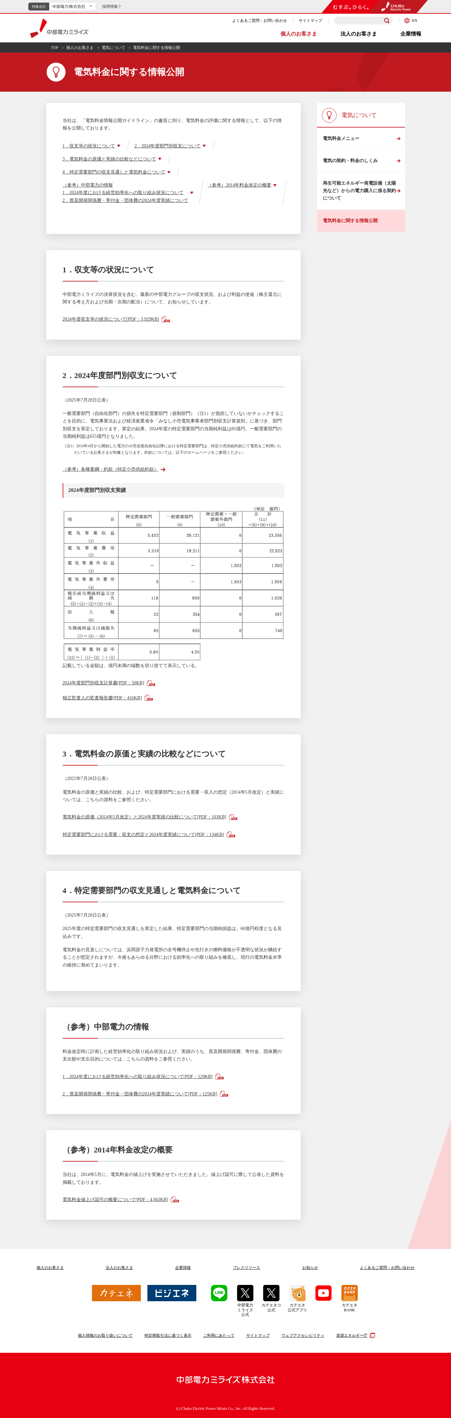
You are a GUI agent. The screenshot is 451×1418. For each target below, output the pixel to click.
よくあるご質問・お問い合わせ (259, 20)
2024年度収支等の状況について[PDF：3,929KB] (111, 319)
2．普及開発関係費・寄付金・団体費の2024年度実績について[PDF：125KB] (140, 1093)
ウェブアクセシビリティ (302, 1335)
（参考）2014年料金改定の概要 (239, 185)
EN (410, 20)
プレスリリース (246, 1267)
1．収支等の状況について (89, 146)
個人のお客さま (298, 34)
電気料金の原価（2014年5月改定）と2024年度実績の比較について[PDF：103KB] (144, 817)
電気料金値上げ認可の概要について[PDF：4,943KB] (115, 1199)
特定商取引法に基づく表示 (167, 1335)
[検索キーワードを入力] (363, 21)
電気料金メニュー (341, 138)
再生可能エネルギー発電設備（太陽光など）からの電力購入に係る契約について (359, 191)
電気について (113, 47)
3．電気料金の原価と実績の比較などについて (109, 159)
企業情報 (410, 34)
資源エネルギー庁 (354, 1335)
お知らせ (310, 1267)
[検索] (386, 20)
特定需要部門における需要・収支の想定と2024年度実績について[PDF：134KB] (143, 834)
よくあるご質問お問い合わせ (387, 1267)
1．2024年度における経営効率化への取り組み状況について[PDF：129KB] (138, 1076)
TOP (54, 47)
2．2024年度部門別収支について (167, 146)
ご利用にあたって (218, 1335)
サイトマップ (310, 20)
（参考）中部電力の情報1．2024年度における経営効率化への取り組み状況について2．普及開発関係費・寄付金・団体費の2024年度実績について (125, 193)
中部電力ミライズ (59, 28)
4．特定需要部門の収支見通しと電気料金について (114, 172)
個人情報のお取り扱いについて (105, 1335)
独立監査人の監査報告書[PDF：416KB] (102, 697)
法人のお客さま (358, 34)
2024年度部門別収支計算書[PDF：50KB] (103, 682)
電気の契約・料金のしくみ (350, 160)
